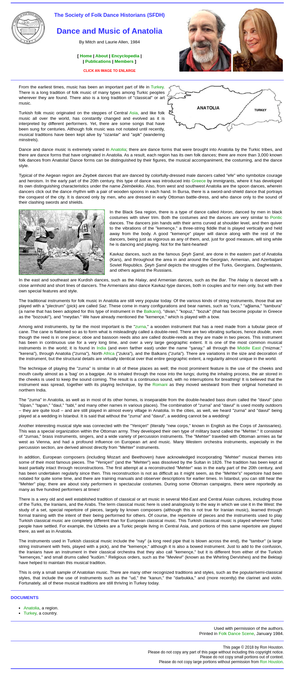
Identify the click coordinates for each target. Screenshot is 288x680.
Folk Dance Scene (236, 633)
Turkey (157, 87)
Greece (199, 180)
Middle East (249, 348)
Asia (133, 112)
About (101, 55)
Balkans (151, 311)
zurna (140, 326)
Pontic (276, 217)
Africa (108, 353)
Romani (159, 384)
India (101, 348)
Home (86, 55)
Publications (98, 61)
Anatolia (118, 149)
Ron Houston (271, 662)
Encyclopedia (125, 55)
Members (124, 61)
